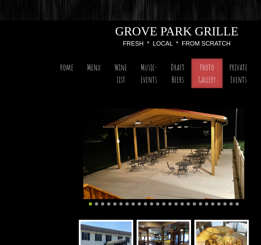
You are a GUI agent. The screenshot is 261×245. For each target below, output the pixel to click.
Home (66, 67)
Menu (94, 67)
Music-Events (149, 73)
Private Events (238, 73)
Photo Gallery (207, 73)
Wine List (121, 73)
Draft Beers (178, 73)
